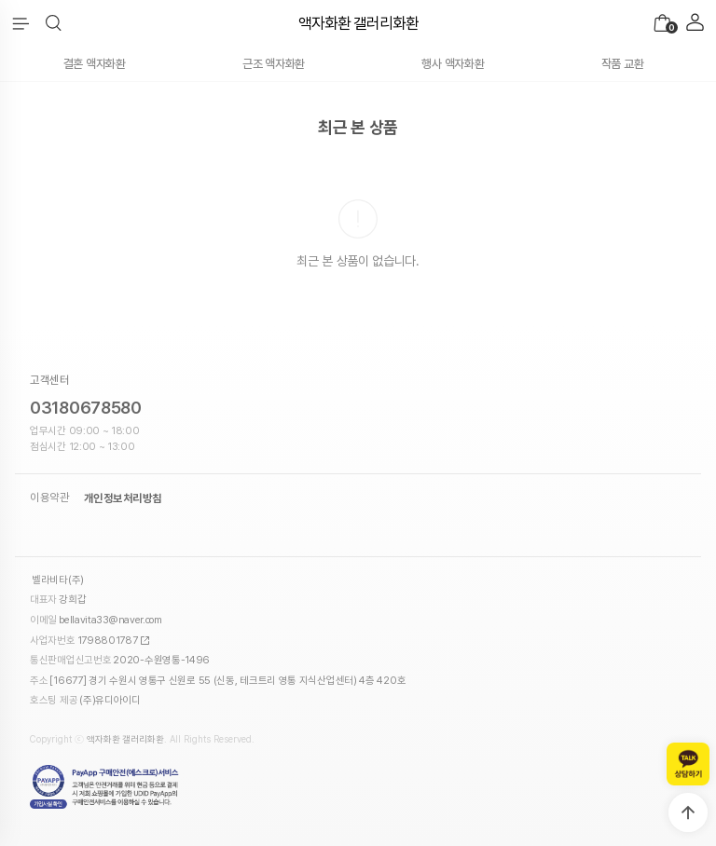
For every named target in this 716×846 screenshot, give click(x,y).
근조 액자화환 (273, 64)
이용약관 (49, 498)
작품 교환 (622, 64)
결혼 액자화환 (94, 64)
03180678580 (86, 407)
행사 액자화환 (452, 64)
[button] (53, 23)
